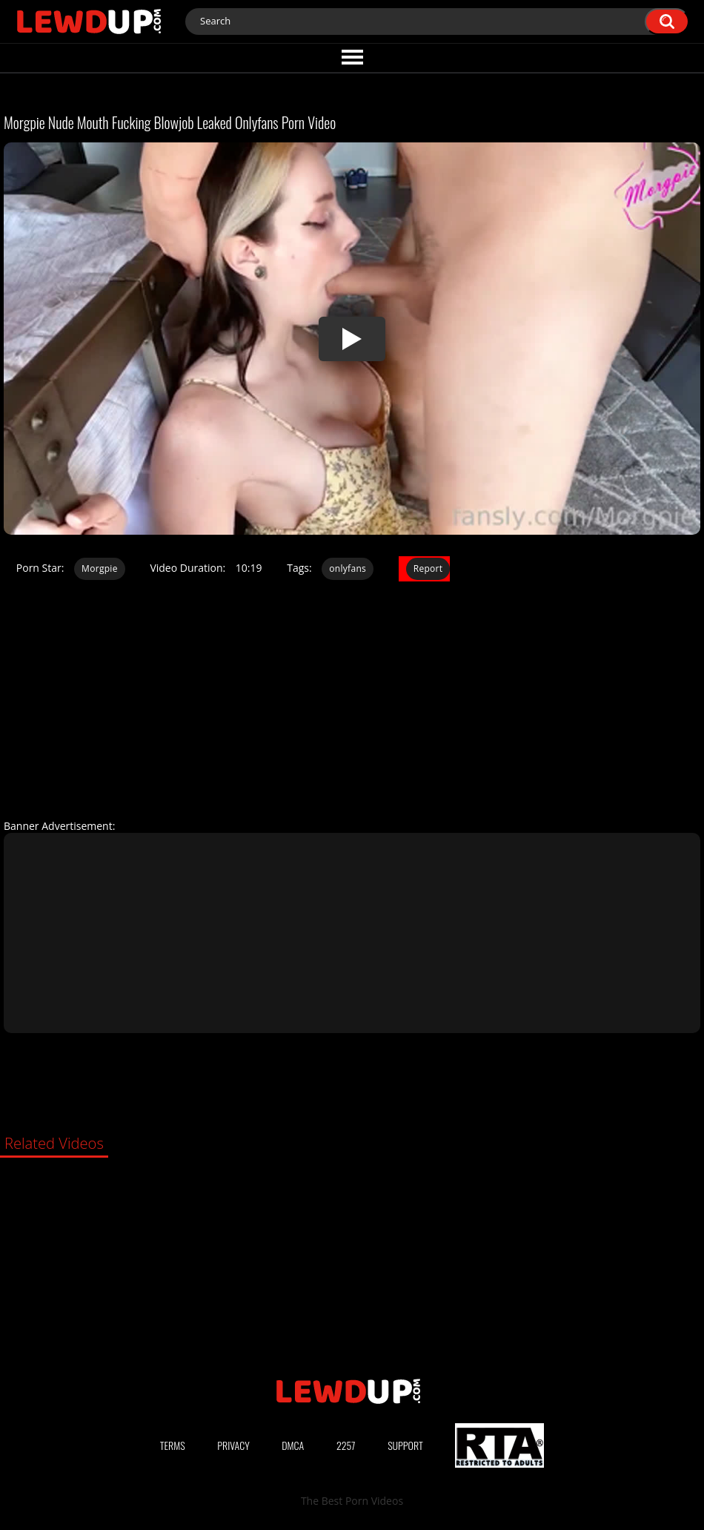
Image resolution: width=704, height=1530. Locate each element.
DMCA (293, 1445)
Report (428, 568)
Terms (172, 1445)
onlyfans (347, 568)
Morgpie (100, 568)
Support (405, 1445)
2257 (346, 1445)
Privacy (233, 1445)
